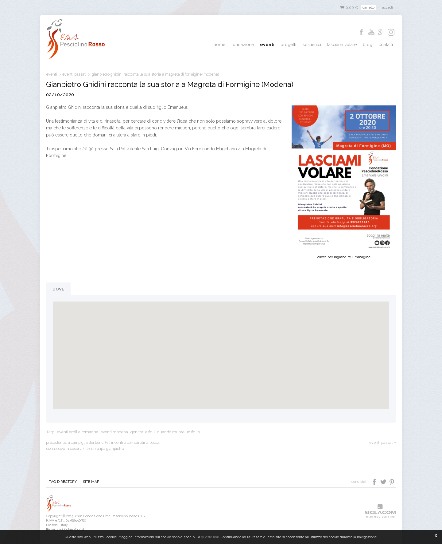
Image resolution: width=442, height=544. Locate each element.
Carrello (368, 7)
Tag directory (62, 482)
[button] (221, 349)
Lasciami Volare (345, 44)
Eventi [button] (274, 44)
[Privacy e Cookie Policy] (65, 529)
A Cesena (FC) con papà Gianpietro (95, 448)
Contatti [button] (386, 44)
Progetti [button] (294, 44)
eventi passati (74, 74)
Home (229, 44)
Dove (58, 288)
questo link (210, 537)
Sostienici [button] (316, 44)
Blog (369, 44)
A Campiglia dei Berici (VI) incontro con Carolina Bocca (114, 442)
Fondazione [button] (251, 44)
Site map (89, 482)
